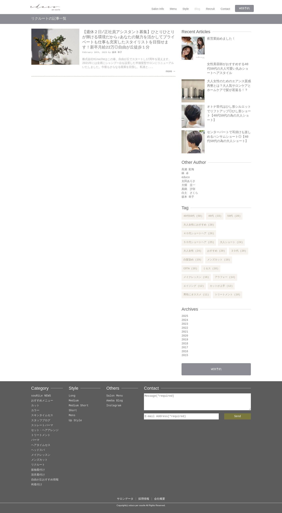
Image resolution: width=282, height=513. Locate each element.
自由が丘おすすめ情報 (45, 480)
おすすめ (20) (216, 251)
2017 (185, 347)
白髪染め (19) (192, 260)
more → (170, 71)
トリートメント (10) (227, 295)
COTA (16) (190, 268)
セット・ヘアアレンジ (45, 430)
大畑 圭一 (188, 185)
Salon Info (158, 8)
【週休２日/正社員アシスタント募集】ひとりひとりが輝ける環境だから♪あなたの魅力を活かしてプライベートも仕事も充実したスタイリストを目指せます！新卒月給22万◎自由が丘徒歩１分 (128, 39)
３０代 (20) (238, 251)
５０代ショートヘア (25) (198, 242)
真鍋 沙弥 (188, 189)
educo (186, 177)
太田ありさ (188, 181)
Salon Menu (114, 396)
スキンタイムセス (42, 415)
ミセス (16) (210, 268)
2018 (185, 343)
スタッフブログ (40, 420)
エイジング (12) (193, 286)
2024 (185, 320)
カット (35, 405)
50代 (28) (234, 216)
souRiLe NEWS (41, 396)
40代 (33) (214, 216)
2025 (185, 316)
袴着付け (36, 485)
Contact (225, 8)
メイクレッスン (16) (196, 277)
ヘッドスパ (38, 450)
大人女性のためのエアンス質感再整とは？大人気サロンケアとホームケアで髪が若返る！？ (229, 85)
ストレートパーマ (42, 425)
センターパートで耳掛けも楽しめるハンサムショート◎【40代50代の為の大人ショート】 (229, 136)
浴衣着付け (38, 475)
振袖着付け (38, 470)
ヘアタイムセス (40, 445)
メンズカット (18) (218, 260)
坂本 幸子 (117, 52)
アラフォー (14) (225, 277)
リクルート (38, 465)
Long (72, 396)
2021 (185, 332)
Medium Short (79, 405)
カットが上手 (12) (221, 286)
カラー (35, 410)
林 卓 (185, 173)
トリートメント (40, 435)
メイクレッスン (40, 455)
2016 (185, 351)
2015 (185, 355)
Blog (197, 8)
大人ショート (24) (231, 242)
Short (73, 410)
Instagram (113, 405)
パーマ (35, 440)
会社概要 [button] (159, 499)
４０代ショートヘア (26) (198, 233)
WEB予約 (244, 8)
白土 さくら (190, 193)
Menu (173, 8)
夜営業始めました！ (221, 39)
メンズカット (39, 460)
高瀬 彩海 (188, 169)
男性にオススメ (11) (196, 295)
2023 (185, 324)
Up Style (75, 420)
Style (186, 8)
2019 (185, 339)
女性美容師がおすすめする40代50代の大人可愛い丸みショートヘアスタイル (227, 68)
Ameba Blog (114, 401)
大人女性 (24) (192, 251)
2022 (185, 328)
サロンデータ (125, 499)
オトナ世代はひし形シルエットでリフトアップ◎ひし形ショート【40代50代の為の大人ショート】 (229, 113)
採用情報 (143, 499)
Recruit (210, 8)
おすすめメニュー (42, 401)
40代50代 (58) (192, 216)
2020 (185, 335)
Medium (74, 401)
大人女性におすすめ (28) (198, 225)
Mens (72, 415)
